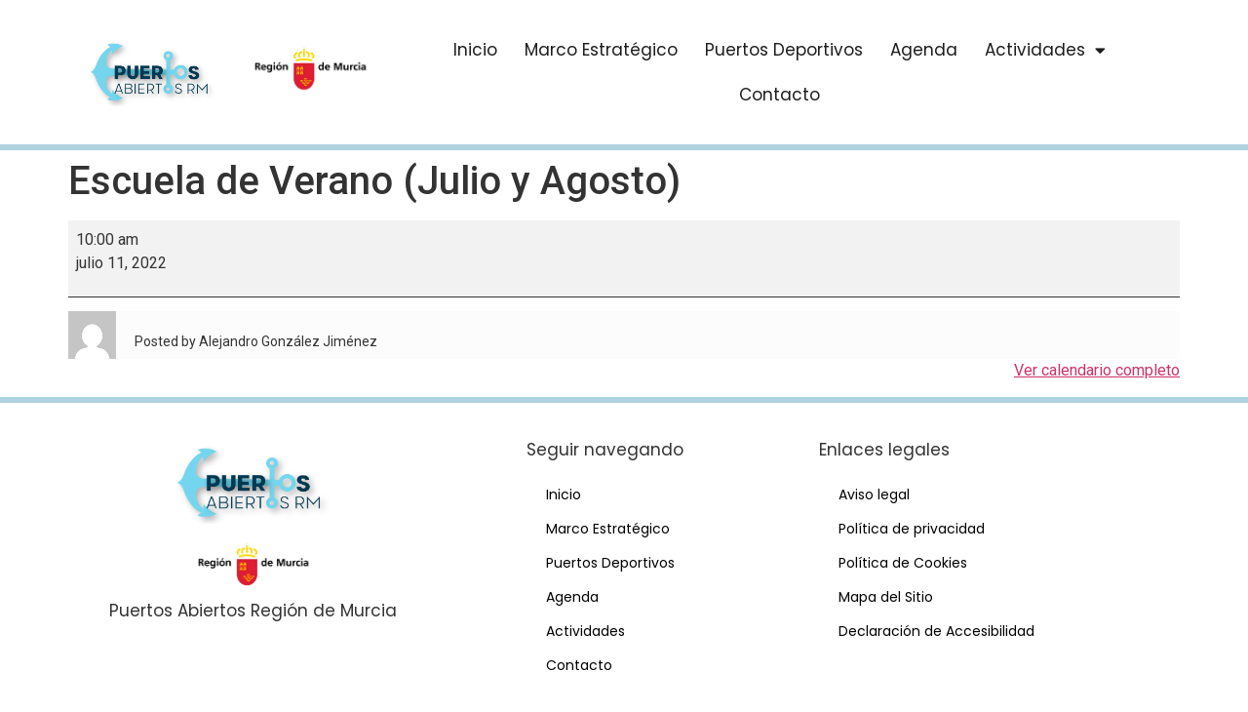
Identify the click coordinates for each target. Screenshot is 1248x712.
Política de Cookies (902, 563)
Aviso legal (874, 494)
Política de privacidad (911, 528)
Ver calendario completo (1097, 370)
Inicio (475, 49)
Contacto (779, 94)
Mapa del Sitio (885, 597)
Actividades (1045, 50)
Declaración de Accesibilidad (936, 631)
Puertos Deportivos (784, 49)
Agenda (923, 49)
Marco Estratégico (601, 49)
